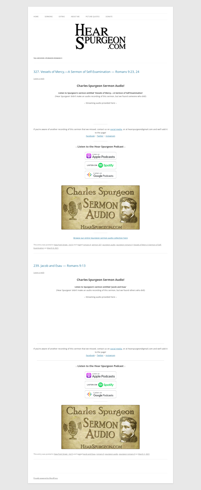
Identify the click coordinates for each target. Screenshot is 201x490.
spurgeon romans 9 (124, 244)
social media (116, 129)
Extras (62, 16)
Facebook (90, 136)
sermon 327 (96, 244)
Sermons (49, 16)
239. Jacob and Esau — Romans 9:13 (60, 265)
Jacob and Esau (89, 454)
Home (36, 16)
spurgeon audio (108, 244)
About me (75, 16)
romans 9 (87, 244)
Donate (109, 16)
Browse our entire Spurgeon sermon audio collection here (100, 238)
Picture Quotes (93, 16)
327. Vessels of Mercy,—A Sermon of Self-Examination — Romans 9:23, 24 (86, 72)
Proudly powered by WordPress (46, 478)
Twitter (100, 136)
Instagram (110, 136)
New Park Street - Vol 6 (63, 244)
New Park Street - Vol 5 (63, 454)
